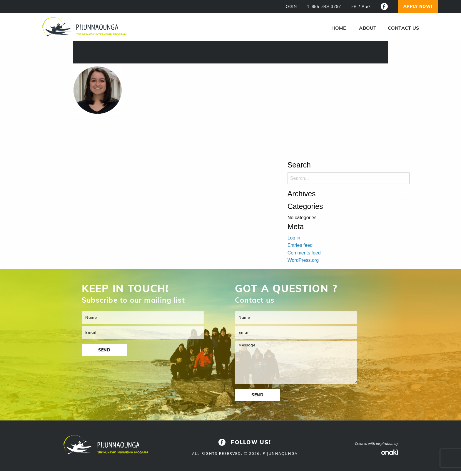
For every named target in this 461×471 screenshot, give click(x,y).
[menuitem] (339, 27)
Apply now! (417, 6)
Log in (294, 237)
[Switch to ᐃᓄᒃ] (366, 6)
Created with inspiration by (376, 443)
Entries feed (300, 245)
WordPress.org (303, 260)
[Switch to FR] (354, 6)
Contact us (403, 28)
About (367, 28)
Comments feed (304, 252)
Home (338, 28)
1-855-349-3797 (324, 6)
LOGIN (290, 6)
